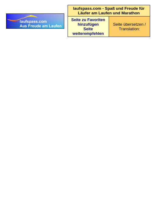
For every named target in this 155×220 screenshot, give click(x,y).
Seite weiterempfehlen (88, 31)
